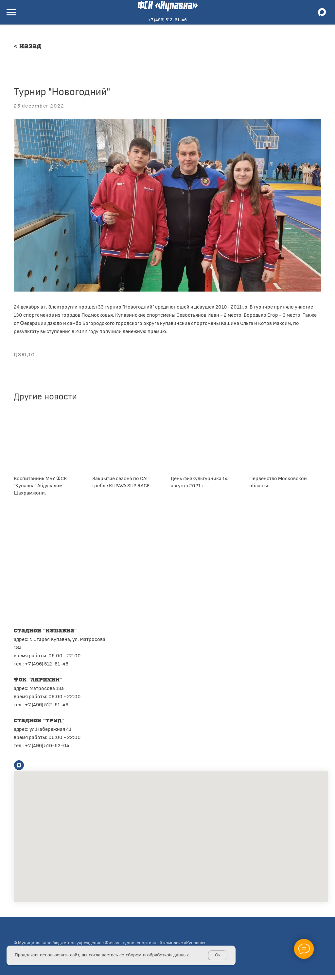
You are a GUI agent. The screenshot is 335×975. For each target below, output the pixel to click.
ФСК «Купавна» (168, 6)
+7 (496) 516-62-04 (47, 745)
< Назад (27, 47)
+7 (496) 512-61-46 (167, 19)
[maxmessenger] (322, 15)
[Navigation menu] (11, 12)
